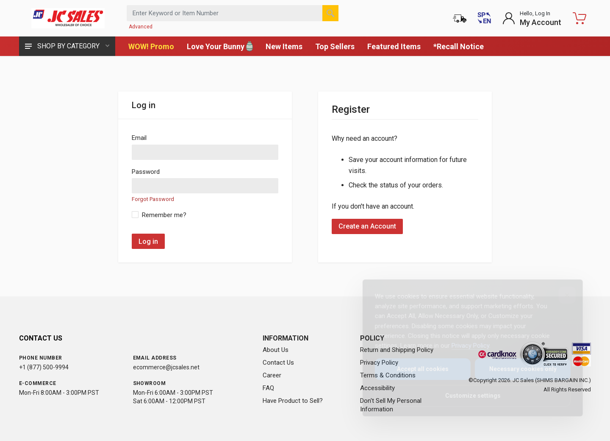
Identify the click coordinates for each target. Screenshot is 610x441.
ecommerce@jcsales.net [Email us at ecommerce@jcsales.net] (166, 367)
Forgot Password (153, 199)
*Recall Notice (458, 46)
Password (146, 172)
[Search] (330, 13)
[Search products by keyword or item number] (232, 13)
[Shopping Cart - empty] (579, 18)
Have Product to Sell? (293, 401)
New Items (284, 46)
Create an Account (367, 226)
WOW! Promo (151, 46)
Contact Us (278, 362)
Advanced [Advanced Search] (140, 27)
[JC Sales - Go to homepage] (67, 18)
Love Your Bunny (220, 46)
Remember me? (164, 215)
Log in (148, 241)
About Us (275, 350)
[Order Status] (459, 18)
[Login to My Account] (531, 18)
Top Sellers (335, 46)
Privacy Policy (463, 345)
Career (272, 375)
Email (139, 138)
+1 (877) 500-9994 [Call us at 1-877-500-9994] (44, 367)
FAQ (268, 388)
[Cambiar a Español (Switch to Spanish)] (484, 18)
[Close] (560, 295)
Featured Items (394, 46)
